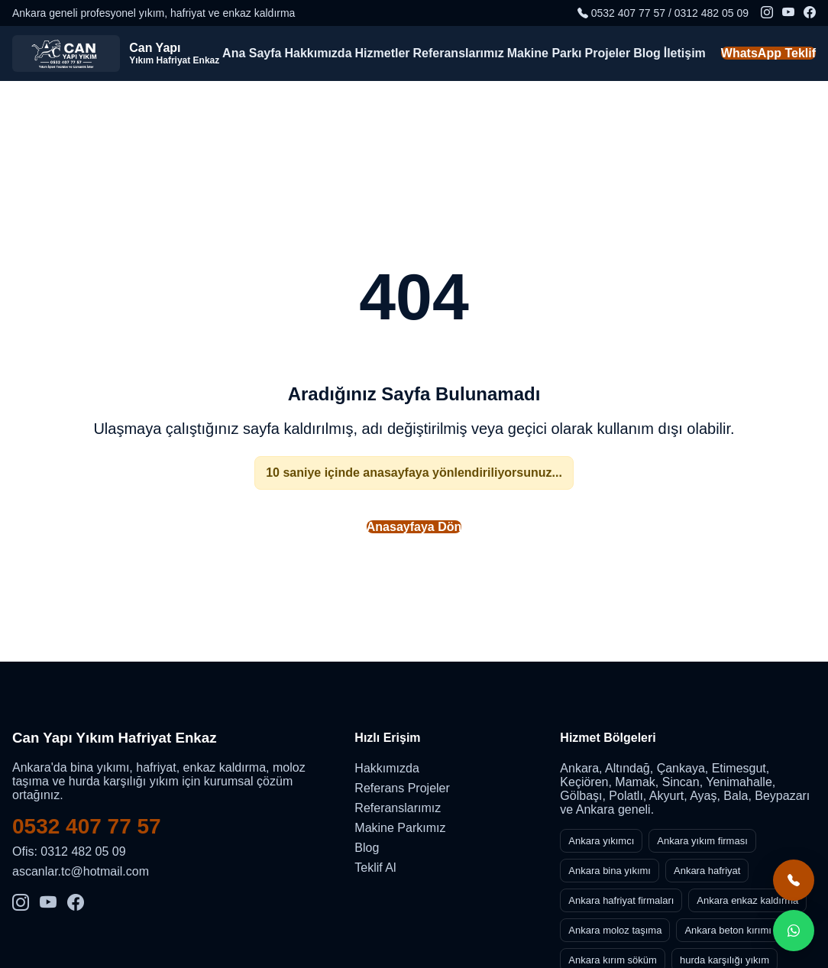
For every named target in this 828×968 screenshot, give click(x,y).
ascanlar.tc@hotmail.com (80, 871)
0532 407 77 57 (86, 826)
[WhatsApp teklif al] (793, 930)
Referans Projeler (402, 788)
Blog (647, 53)
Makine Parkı (544, 53)
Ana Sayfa (251, 53)
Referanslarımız (458, 53)
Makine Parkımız (399, 827)
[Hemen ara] (793, 880)
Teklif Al (375, 867)
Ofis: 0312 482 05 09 (69, 851)
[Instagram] (767, 13)
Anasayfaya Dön (414, 526)
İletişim (685, 53)
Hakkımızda (317, 53)
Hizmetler (382, 53)
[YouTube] (788, 13)
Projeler (608, 53)
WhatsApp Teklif (768, 53)
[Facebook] (810, 13)
